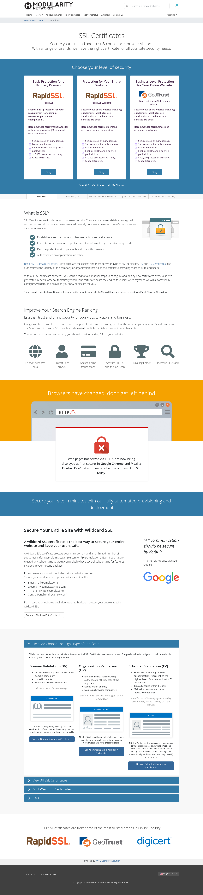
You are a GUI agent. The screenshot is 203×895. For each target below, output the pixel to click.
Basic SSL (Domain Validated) (41, 264)
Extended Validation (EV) (163, 196)
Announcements (54, 14)
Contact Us (118, 14)
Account (171, 14)
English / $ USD (168, 873)
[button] (101, 644)
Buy (48, 172)
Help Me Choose (115, 185)
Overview (41, 196)
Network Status (90, 14)
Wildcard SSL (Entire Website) (102, 196)
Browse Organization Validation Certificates (101, 751)
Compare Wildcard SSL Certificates (44, 615)
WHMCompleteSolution (108, 860)
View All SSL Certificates (92, 185)
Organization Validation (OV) (133, 196)
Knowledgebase (72, 14)
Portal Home (30, 20)
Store (38, 14)
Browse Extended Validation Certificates (151, 766)
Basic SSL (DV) (72, 196)
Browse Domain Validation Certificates (52, 739)
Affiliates (105, 14)
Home (29, 14)
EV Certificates (157, 264)
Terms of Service (48, 874)
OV (141, 264)
